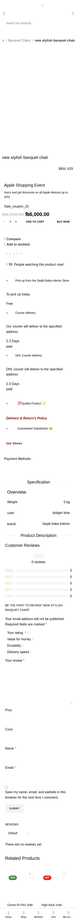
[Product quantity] (10, 153)
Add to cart (35, 153)
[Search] (38, 23)
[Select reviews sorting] (18, 765)
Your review (14, 592)
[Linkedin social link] (17, 185)
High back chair (52, 837)
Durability (14, 577)
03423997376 (18, 5)
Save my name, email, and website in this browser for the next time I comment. (35, 726)
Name (10, 680)
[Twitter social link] (10, 185)
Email (10, 699)
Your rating (17, 564)
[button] (21, 864)
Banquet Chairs (20, 40)
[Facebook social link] (7, 185)
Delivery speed (18, 584)
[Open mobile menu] (4, 13)
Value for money (19, 571)
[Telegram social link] (21, 185)
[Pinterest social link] (14, 185)
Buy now (63, 153)
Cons (9, 661)
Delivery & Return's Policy (26, 350)
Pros (8, 642)
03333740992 (18, 2)
